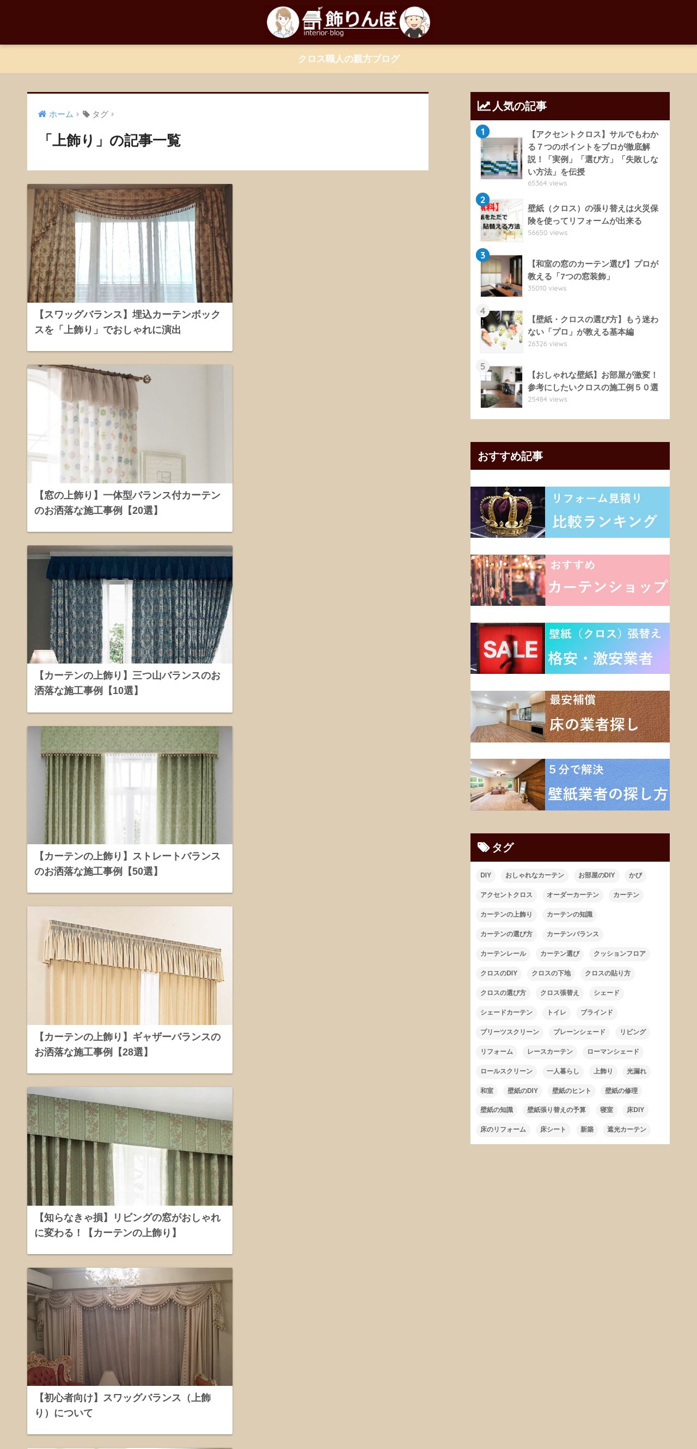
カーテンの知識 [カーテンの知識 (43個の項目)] (569, 914)
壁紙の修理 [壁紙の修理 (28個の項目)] (621, 1091)
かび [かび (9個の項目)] (635, 875)
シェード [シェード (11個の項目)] (607, 993)
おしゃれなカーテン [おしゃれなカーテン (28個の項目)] (534, 875)
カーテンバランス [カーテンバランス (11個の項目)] (573, 934)
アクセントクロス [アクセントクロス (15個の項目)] (506, 895)
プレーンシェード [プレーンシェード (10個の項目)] (579, 1032)
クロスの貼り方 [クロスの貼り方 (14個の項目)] (608, 973)
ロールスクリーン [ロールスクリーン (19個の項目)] (506, 1071)
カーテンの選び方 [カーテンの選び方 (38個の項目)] (506, 934)
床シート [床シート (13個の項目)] (553, 1130)
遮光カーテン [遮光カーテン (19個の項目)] (626, 1130)
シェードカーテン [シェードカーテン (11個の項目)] (506, 1012)
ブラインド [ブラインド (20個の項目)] (596, 1012)
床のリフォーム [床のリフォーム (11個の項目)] (503, 1130)
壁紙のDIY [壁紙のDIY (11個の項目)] (523, 1091)
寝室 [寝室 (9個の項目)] (606, 1110)
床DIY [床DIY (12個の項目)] (635, 1110)
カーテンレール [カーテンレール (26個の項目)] (503, 953)
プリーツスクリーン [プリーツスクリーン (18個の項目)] (509, 1032)
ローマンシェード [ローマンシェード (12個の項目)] (613, 1051)
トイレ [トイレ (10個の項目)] (556, 1012)
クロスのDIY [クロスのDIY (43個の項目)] (498, 973)
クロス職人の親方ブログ (349, 58)
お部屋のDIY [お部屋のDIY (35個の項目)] (596, 875)
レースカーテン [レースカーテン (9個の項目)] (550, 1051)
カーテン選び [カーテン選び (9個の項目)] (559, 953)
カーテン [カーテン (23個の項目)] (626, 895)
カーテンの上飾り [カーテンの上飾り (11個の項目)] (506, 914)
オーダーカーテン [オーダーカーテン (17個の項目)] (573, 895)
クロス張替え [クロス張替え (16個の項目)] (559, 993)
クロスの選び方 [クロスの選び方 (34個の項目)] (503, 993)
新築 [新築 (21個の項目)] (587, 1130)
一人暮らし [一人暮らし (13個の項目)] (563, 1071)
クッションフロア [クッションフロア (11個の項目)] (620, 953)
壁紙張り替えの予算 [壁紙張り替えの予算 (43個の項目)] (556, 1110)
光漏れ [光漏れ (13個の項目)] (636, 1071)
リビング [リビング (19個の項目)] (633, 1032)
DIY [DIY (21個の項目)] (485, 875)
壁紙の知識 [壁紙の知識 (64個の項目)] (496, 1110)
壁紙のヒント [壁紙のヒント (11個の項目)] (571, 1091)
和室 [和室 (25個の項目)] (486, 1091)
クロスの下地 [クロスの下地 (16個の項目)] (551, 973)
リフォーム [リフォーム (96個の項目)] (496, 1051)
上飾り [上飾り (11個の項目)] (603, 1071)
